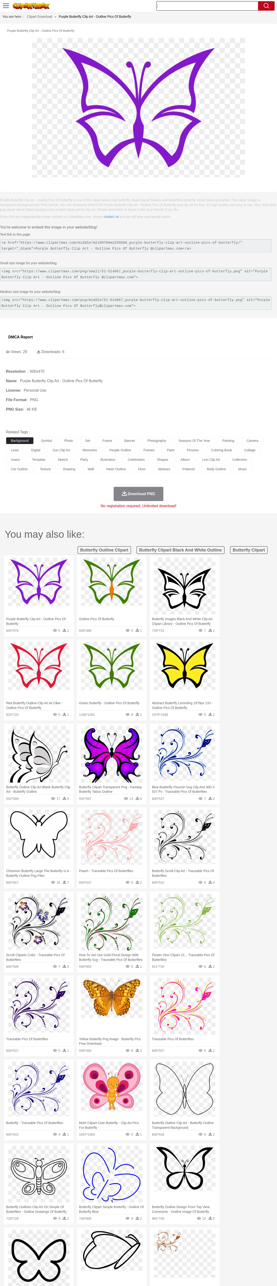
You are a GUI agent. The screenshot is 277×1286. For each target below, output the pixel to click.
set (87, 441)
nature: (10, 1235)
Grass (126, 1235)
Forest (231, 1235)
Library (162, 1257)
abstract (164, 469)
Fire (91, 1235)
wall (91, 469)
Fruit (84, 1264)
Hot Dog (221, 1264)
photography (156, 441)
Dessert (47, 1264)
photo (68, 441)
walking (128, 1249)
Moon (152, 1235)
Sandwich (106, 1264)
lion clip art (211, 460)
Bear (31, 1242)
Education (104, 1257)
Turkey (247, 1242)
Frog (144, 1242)
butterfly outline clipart (104, 550)
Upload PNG (263, 1276)
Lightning (139, 1235)
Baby (33, 1249)
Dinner (162, 1264)
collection (239, 460)
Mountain (177, 1235)
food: (9, 1264)
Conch (72, 1235)
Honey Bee (157, 1242)
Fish (135, 1242)
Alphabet (210, 1257)
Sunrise (164, 1235)
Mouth (187, 1249)
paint (170, 450)
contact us (111, 217)
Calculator (225, 1257)
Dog (91, 1242)
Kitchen (150, 1264)
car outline (19, 469)
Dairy (35, 1264)
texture (45, 469)
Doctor (98, 1249)
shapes (162, 460)
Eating (184, 1264)
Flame (102, 1235)
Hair (149, 1249)
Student (25, 1257)
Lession (240, 1257)
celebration (136, 460)
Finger (208, 1249)
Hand (218, 1249)
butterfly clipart (249, 550)
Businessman (82, 1249)
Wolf (258, 1242)
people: (11, 1249)
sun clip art (61, 450)
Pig (214, 1242)
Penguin (225, 1242)
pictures (193, 450)
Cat (61, 1242)
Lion (181, 1242)
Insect (171, 1242)
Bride (43, 1249)
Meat (93, 1264)
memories (89, 450)
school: (11, 1257)
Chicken (72, 1242)
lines (15, 450)
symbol (46, 441)
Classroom (63, 1257)
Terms (196, 1276)
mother (65, 1249)
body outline (216, 469)
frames (149, 450)
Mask (23, 1249)
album (185, 460)
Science (175, 1257)
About (184, 1276)
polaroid (189, 469)
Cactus (60, 1235)
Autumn (35, 1235)
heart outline (116, 469)
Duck (101, 1242)
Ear (108, 1249)
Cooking (207, 1264)
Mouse (205, 1242)
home (140, 1249)
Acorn (23, 1235)
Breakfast (23, 1264)
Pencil (91, 1257)
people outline (120, 450)
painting (228, 441)
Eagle (111, 1242)
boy (165, 1249)
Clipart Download (39, 16)
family (54, 1249)
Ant (22, 1242)
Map (134, 1257)
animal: (11, 1242)
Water (190, 1235)
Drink (59, 1264)
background (20, 441)
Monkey (192, 1242)
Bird (39, 1242)
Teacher (38, 1257)
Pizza (173, 1264)
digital (35, 450)
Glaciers (114, 1235)
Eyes (116, 1249)
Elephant (123, 1242)
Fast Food (71, 1264)
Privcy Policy (213, 1276)
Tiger (236, 1242)
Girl (158, 1249)
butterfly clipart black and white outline (180, 550)
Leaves (48, 1235)
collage (249, 450)
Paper (187, 1257)
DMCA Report (20, 337)
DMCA (245, 1276)
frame (107, 441)
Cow (83, 1242)
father (175, 1249)
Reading (78, 1257)
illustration (108, 460)
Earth (83, 1235)
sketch (63, 460)
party (84, 460)
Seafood (121, 1264)
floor (142, 469)
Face (197, 1249)
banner (129, 441)
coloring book (221, 450)
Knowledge (148, 1257)
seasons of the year (194, 441)
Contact (231, 1276)
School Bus (121, 1257)
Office (197, 1257)
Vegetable (136, 1264)
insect (15, 460)
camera (252, 441)
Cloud (210, 1235)
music (242, 469)
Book (50, 1257)
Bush (200, 1235)
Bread (195, 1264)
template (38, 460)
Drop (221, 1235)
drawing (69, 469)
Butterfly (50, 1242)
